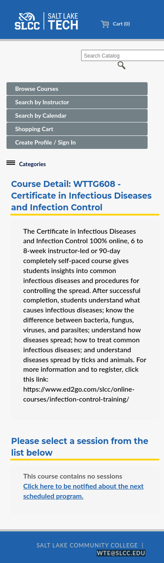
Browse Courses (36, 88)
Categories (32, 164)
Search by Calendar (40, 115)
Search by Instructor (42, 102)
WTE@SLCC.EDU (121, 553)
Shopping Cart (34, 128)
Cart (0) (115, 23)
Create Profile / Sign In (45, 142)
